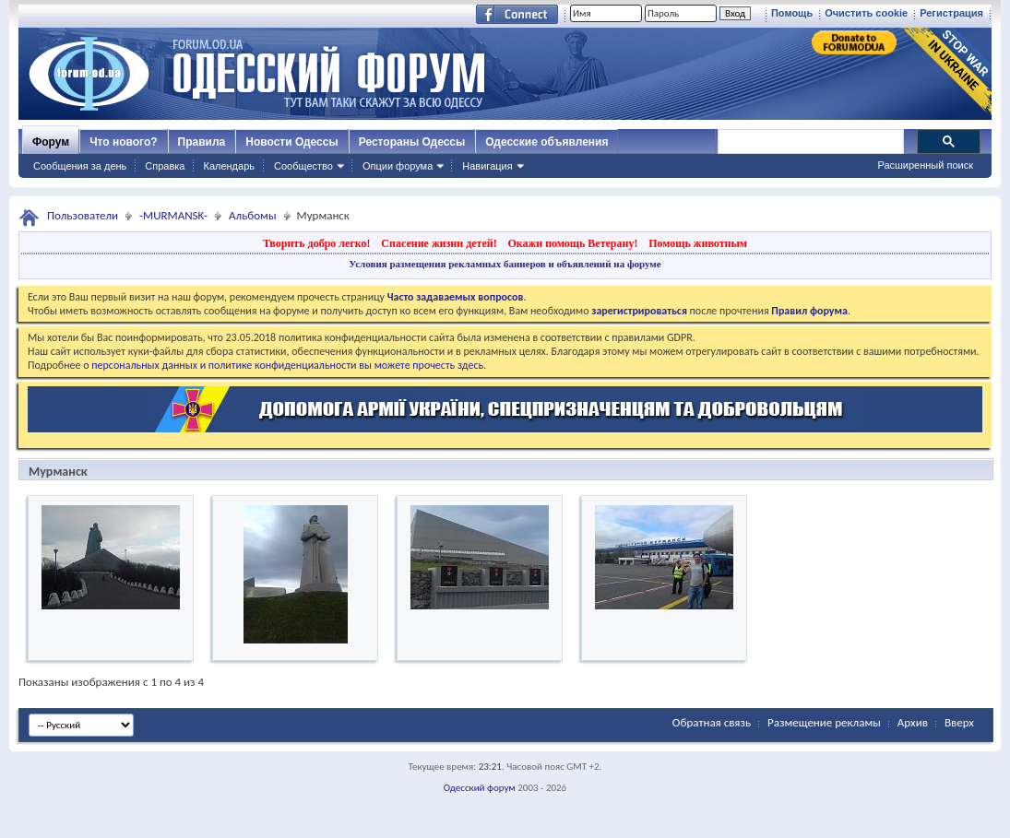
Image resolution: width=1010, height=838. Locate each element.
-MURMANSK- (173, 215)
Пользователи (82, 215)
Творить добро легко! (317, 243)
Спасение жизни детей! (438, 243)
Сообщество (303, 165)
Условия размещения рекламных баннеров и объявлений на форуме (504, 263)
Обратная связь (711, 722)
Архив (912, 722)
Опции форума (397, 165)
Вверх (959, 722)
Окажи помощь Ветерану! (572, 243)
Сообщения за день (79, 165)
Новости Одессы (291, 142)
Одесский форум (480, 788)
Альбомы (253, 215)
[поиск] (810, 142)
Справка (164, 165)
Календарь (229, 165)
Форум (50, 142)
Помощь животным (697, 243)
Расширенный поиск (925, 165)
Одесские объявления (546, 142)
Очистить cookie (866, 12)
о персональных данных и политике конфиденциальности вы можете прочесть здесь (283, 365)
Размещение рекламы (824, 722)
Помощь (792, 12)
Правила (202, 142)
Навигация (487, 165)
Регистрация (951, 12)
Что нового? (123, 142)
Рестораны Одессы (412, 142)
